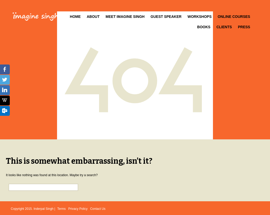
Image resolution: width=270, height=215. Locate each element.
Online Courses (234, 17)
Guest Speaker (165, 17)
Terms (61, 209)
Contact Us (97, 209)
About (93, 17)
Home (75, 17)
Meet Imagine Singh (125, 17)
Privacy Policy (78, 209)
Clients (224, 27)
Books (203, 27)
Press (244, 27)
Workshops (199, 17)
